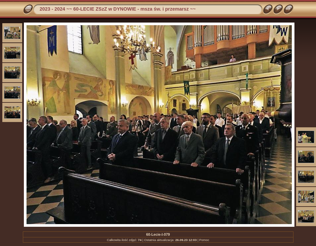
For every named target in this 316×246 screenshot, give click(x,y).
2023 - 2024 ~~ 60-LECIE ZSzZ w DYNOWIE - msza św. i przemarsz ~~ (118, 9)
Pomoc (204, 240)
